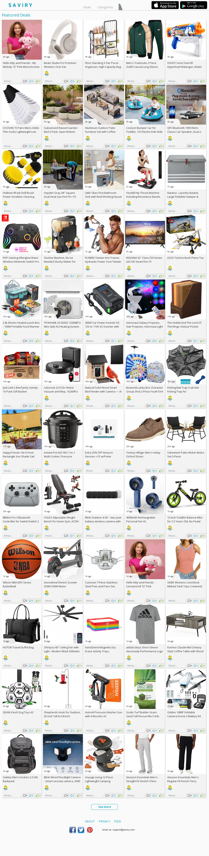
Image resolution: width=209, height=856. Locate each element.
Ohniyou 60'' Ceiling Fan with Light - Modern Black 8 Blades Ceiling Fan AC (62, 651)
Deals (87, 7)
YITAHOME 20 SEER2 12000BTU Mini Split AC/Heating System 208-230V (62, 326)
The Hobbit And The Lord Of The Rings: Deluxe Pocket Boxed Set (184, 326)
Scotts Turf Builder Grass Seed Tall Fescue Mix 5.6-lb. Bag (143, 716)
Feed (117, 821)
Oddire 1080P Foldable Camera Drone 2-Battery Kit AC (184, 716)
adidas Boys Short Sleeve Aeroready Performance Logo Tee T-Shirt (144, 651)
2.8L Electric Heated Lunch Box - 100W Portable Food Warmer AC (21, 326)
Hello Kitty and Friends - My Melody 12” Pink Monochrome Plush (21, 66)
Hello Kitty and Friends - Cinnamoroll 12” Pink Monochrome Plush (140, 586)
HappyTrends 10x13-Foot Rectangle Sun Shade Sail (18, 454)
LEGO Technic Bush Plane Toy (185, 258)
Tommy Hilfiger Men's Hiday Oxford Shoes (143, 454)
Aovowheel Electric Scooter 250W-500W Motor (60, 584)
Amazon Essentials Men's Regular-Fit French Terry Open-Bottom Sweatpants (183, 781)
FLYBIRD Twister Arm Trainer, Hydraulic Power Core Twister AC (103, 261)
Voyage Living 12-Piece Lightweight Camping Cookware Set (99, 781)
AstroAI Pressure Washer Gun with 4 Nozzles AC (103, 714)
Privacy (104, 821)
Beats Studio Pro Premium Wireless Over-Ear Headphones (60, 66)
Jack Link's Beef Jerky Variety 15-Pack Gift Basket (20, 389)
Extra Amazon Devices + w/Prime (99, 454)
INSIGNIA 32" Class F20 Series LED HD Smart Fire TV (144, 259)
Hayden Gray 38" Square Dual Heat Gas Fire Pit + (60, 194)
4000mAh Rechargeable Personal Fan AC (140, 519)
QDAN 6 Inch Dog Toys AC (18, 712)
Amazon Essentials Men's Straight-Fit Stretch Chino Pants (142, 781)
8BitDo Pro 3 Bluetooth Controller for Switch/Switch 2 (21, 519)
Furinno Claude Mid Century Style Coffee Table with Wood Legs (185, 651)
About (90, 821)
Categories (105, 7)
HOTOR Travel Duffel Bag (18, 647)
